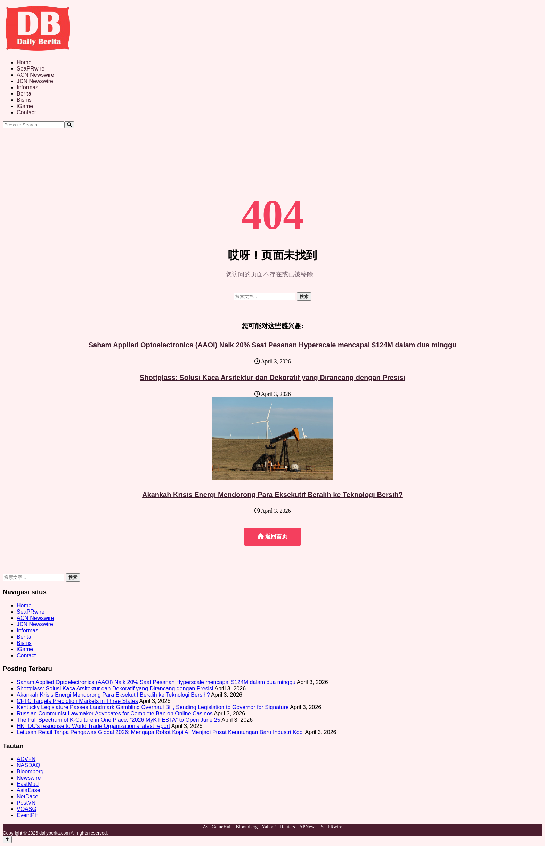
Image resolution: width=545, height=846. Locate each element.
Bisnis (24, 100)
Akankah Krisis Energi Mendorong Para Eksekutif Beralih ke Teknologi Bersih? (272, 494)
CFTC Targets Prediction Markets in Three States (77, 701)
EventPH (28, 815)
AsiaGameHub (217, 826)
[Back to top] (7, 839)
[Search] (69, 124)
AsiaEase (28, 790)
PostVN (26, 803)
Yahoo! (269, 826)
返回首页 (272, 536)
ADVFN (26, 759)
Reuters (287, 826)
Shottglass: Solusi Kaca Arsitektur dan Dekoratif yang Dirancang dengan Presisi (272, 377)
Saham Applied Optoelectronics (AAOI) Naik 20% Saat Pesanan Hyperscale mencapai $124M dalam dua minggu (273, 345)
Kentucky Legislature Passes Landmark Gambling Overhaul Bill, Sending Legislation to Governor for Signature (153, 707)
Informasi (28, 87)
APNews (308, 826)
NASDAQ (28, 765)
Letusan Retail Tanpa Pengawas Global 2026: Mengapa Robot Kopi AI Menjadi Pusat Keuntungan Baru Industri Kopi (160, 732)
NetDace (27, 796)
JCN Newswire (35, 81)
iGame (25, 106)
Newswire (29, 778)
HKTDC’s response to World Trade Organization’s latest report (93, 726)
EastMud (28, 784)
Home (24, 62)
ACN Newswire (35, 75)
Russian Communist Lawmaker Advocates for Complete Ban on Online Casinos (115, 713)
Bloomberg (30, 771)
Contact (26, 112)
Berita (24, 94)
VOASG (26, 809)
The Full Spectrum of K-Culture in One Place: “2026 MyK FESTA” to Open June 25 (118, 720)
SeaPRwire (30, 69)
